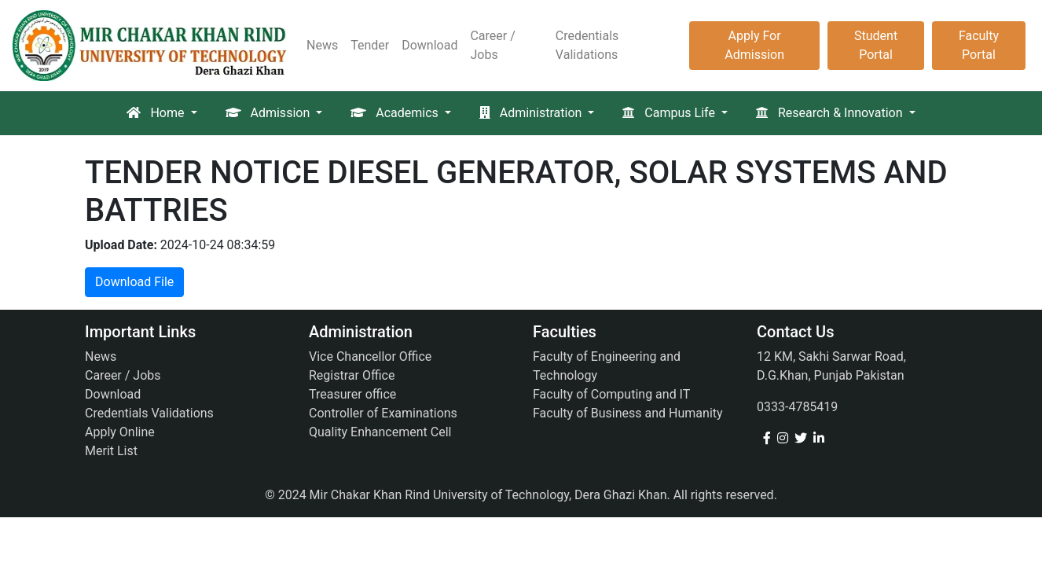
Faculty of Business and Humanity (628, 413)
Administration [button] (532, 112)
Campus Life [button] (669, 112)
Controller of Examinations (383, 413)
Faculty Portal (979, 45)
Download (429, 45)
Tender (369, 45)
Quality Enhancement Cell (380, 431)
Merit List (111, 450)
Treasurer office (352, 394)
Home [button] (157, 112)
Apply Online (120, 431)
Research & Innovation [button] (831, 112)
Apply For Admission (754, 45)
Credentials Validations (587, 45)
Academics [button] (396, 112)
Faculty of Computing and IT (611, 394)
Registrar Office (351, 375)
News (322, 45)
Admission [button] (270, 112)
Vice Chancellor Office (370, 356)
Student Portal (875, 45)
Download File (134, 281)
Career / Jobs (492, 45)
